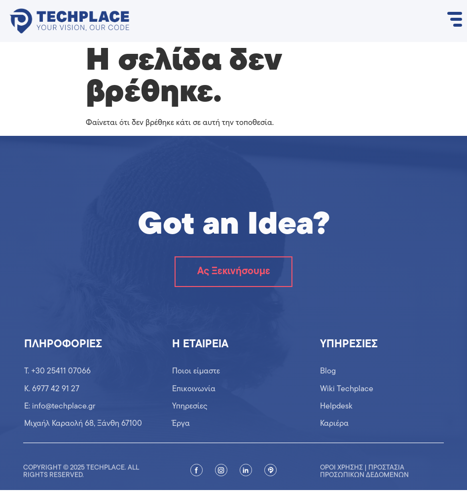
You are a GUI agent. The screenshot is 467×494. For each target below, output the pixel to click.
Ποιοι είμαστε (196, 385)
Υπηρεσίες (190, 420)
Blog (328, 385)
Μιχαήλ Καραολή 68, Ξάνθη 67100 (83, 438)
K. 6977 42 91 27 (51, 403)
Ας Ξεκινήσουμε (233, 274)
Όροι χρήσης (341, 484)
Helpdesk (336, 420)
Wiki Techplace (346, 403)
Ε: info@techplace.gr (59, 420)
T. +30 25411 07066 (57, 385)
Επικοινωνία (194, 403)
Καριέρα (334, 438)
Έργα (181, 438)
